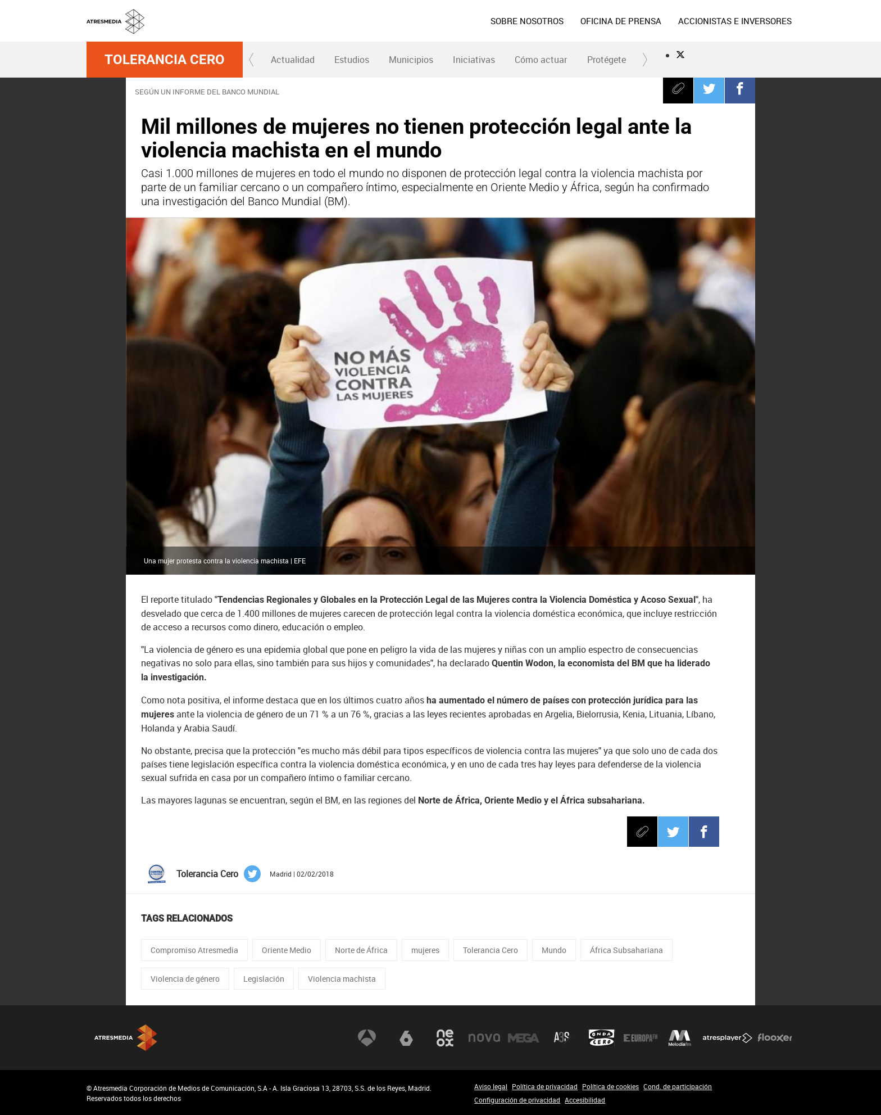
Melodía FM (680, 1038)
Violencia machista (342, 978)
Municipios (411, 59)
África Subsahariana (626, 950)
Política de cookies (610, 1086)
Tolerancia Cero (165, 59)
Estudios (351, 59)
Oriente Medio (286, 950)
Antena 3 (367, 1038)
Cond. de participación (677, 1086)
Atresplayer (727, 1038)
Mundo (554, 950)
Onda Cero (602, 1038)
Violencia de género (185, 978)
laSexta (406, 1038)
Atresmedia (126, 1038)
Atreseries (562, 1038)
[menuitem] (527, 21)
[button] (252, 59)
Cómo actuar (541, 59)
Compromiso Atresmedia (194, 950)
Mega (524, 1038)
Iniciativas (474, 59)
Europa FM (640, 1038)
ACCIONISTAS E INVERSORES (735, 20)
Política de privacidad (545, 1086)
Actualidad (293, 59)
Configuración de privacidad (517, 1099)
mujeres (425, 950)
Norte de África (361, 950)
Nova (484, 1038)
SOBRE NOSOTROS (527, 20)
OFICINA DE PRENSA (620, 20)
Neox (445, 1038)
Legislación (263, 978)
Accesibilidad (585, 1099)
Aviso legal (490, 1086)
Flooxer (775, 1038)
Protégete (606, 59)
